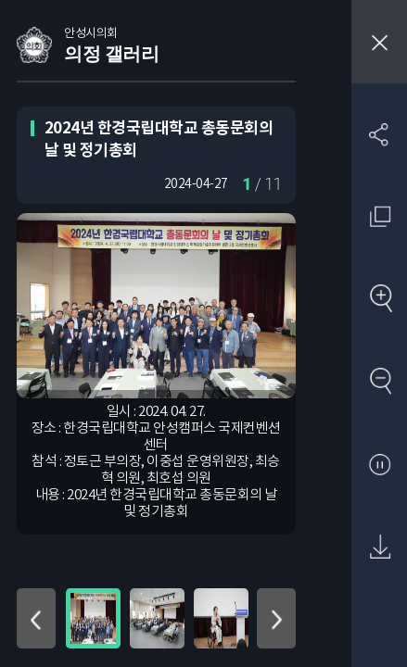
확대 (380, 300)
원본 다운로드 (380, 548)
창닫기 (379, 41)
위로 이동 (36, 618)
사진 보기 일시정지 (380, 465)
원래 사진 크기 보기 (380, 216)
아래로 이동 (276, 618)
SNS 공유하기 (380, 134)
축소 (380, 382)
